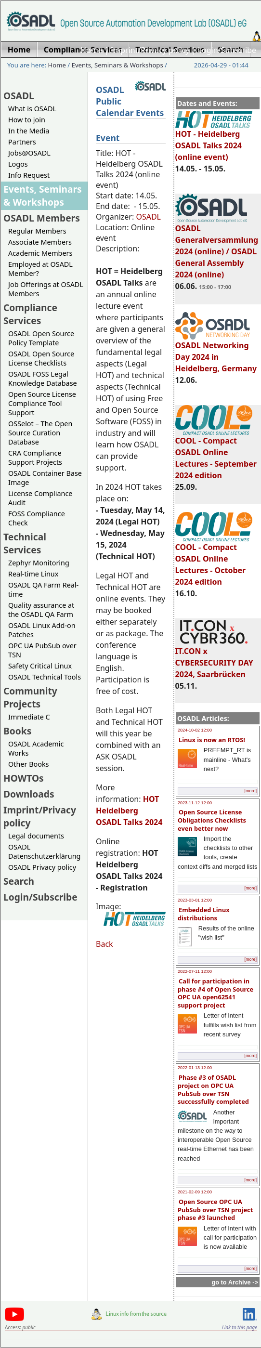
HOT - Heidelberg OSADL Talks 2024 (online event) (213, 141)
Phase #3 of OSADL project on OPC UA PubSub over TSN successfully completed (213, 1089)
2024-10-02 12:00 (195, 730)
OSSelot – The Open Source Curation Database (40, 432)
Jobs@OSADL (29, 152)
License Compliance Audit (40, 498)
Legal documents (36, 835)
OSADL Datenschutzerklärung (44, 851)
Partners (22, 141)
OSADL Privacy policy (42, 867)
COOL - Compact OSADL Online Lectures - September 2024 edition (216, 454)
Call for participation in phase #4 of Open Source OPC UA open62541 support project (215, 993)
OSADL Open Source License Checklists (41, 358)
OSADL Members (41, 217)
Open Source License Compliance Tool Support (42, 403)
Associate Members (40, 242)
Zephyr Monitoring (38, 562)
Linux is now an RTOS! (212, 739)
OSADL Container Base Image (45, 478)
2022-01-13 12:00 (195, 1067)
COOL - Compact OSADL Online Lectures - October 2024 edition (213, 560)
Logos (18, 164)
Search (18, 881)
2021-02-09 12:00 (195, 1192)
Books (17, 730)
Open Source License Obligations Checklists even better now (212, 820)
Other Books (28, 764)
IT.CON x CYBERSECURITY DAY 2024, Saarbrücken (214, 658)
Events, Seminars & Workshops (117, 65)
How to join (26, 119)
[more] (250, 790)
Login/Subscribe (227, 50)
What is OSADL (32, 108)
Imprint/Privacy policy (150, 50)
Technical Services (24, 543)
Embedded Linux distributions (204, 913)
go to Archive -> (234, 1282)
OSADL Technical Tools (44, 676)
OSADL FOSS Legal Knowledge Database (42, 378)
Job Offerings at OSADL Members (45, 289)
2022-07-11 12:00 (195, 971)
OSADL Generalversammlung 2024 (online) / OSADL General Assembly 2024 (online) (217, 247)
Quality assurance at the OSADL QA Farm (41, 610)
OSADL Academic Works (36, 748)
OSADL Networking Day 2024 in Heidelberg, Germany (216, 352)
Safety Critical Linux (40, 665)
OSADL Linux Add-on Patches (42, 630)
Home (91, 50)
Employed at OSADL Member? (40, 269)
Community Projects (30, 697)
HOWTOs (23, 778)
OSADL (18, 95)
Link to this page (239, 1327)
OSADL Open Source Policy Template (41, 338)
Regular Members (37, 231)
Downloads (28, 793)
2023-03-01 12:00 (195, 900)
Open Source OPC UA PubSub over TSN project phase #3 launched (215, 1209)
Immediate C (29, 716)
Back (104, 944)
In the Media (28, 130)
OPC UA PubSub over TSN (42, 650)
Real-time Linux (33, 573)
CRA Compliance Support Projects (35, 457)
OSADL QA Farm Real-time (43, 589)
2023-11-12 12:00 (195, 802)
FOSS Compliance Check (36, 518)
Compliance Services (30, 314)
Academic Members (40, 253)
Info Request (29, 175)
